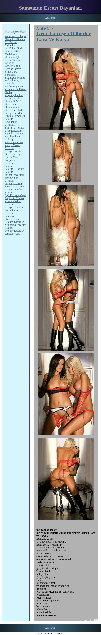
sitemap (59, 633)
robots (50, 633)
